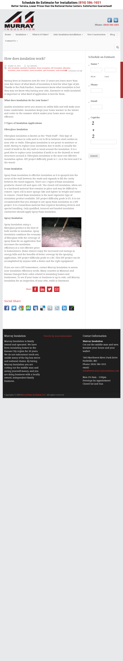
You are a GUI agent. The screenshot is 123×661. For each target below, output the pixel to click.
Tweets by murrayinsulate (58, 599)
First (93, 77)
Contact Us (11, 41)
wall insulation (61, 71)
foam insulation (23, 71)
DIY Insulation (56, 68)
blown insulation (43, 68)
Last (107, 77)
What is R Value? (40, 34)
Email (94, 101)
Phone (94, 84)
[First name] (96, 70)
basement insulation (28, 68)
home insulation (36, 71)
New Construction (96, 34)
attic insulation (13, 68)
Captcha (95, 117)
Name (95, 64)
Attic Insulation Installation (68, 34)
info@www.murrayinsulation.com (101, 634)
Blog (112, 34)
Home (8, 34)
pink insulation (49, 71)
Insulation (22, 34)
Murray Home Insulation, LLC (33, 658)
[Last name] (110, 70)
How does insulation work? (24, 58)
